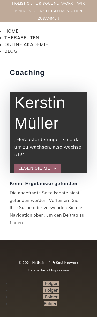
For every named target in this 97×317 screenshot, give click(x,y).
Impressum (60, 270)
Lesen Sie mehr (38, 168)
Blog (10, 51)
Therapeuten (21, 37)
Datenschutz (38, 270)
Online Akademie (26, 44)
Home (11, 31)
